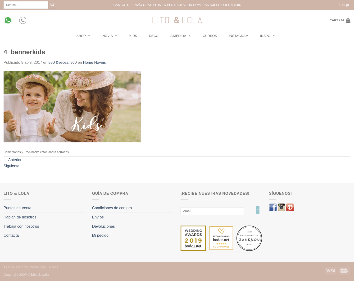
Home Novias (94, 62)
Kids (133, 36)
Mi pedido (100, 235)
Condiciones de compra (112, 208)
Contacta (11, 235)
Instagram (238, 36)
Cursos (210, 36)
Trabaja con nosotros (21, 226)
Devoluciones (103, 226)
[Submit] (52, 5)
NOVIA (110, 36)
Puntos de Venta (17, 208)
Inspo (267, 36)
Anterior (13, 160)
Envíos (98, 217)
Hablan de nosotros (20, 217)
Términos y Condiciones (25, 267)
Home (54, 267)
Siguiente (14, 166)
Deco (153, 36)
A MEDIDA (180, 36)
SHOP (84, 36)
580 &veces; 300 (62, 62)
